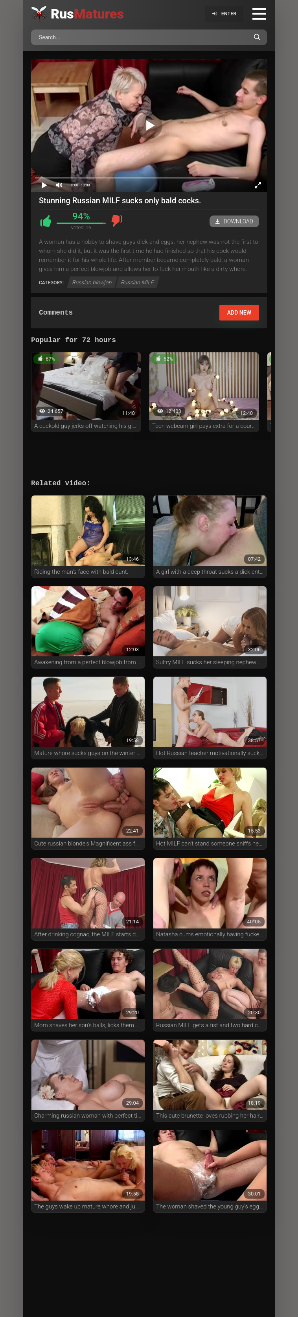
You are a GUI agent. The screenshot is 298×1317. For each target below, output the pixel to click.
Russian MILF (137, 282)
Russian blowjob (92, 282)
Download (234, 221)
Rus (87, 14)
